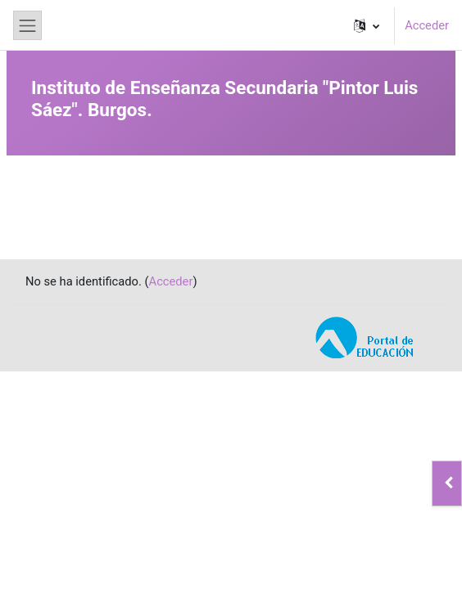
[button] (366, 25)
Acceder (427, 25)
